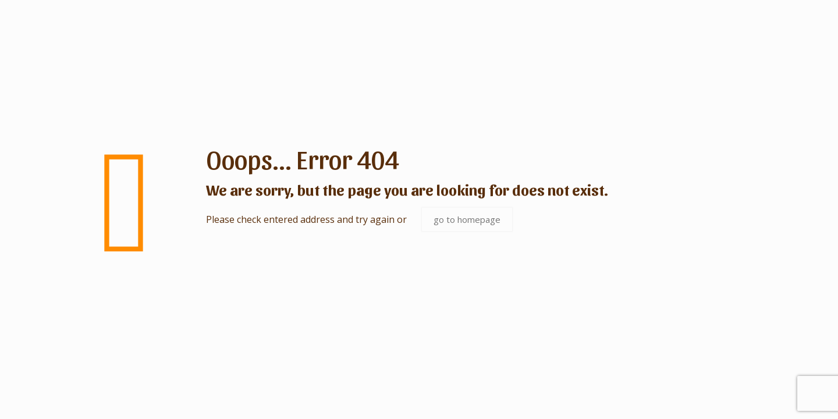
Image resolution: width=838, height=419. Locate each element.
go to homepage (467, 219)
